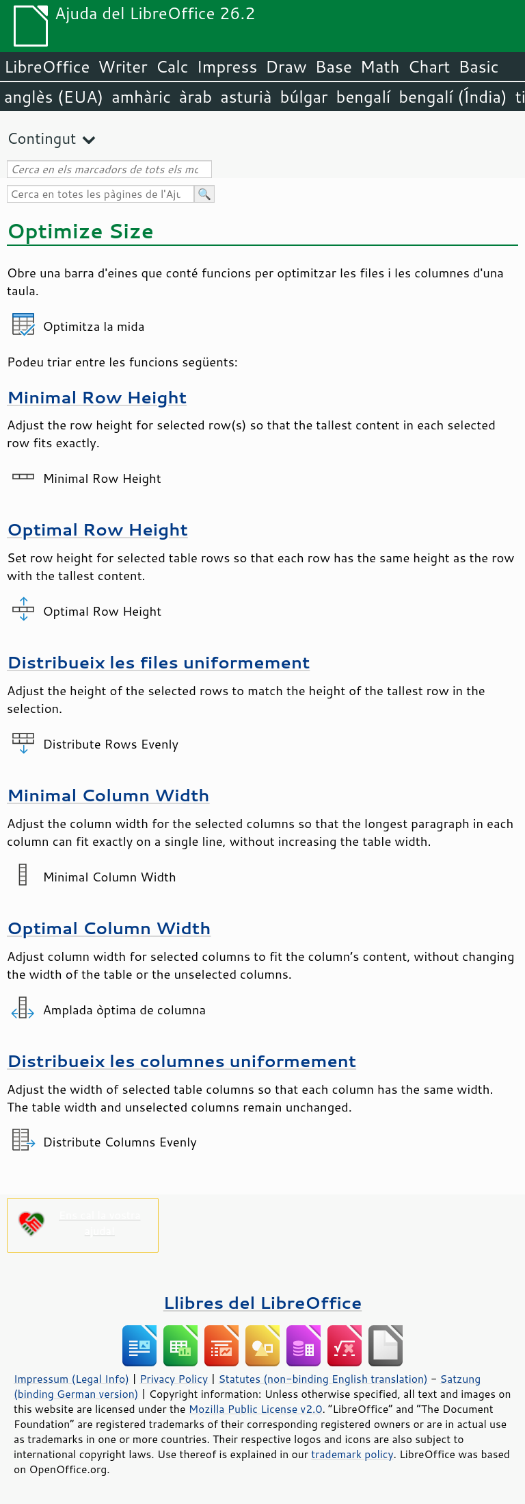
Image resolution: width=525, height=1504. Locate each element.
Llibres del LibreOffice (262, 1302)
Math (380, 66)
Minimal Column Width (108, 795)
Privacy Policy (173, 1378)
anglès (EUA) (53, 96)
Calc (172, 66)
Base (333, 66)
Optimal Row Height (97, 529)
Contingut (41, 138)
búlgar (304, 96)
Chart (428, 66)
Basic (478, 66)
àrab (195, 96)
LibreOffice (47, 66)
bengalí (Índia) (453, 96)
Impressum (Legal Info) (71, 1378)
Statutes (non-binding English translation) (322, 1378)
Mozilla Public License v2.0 (256, 1408)
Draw (285, 66)
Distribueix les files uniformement (158, 662)
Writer (122, 66)
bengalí (363, 96)
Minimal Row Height (97, 397)
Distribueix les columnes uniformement (181, 1061)
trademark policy (352, 1454)
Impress (227, 66)
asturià (245, 96)
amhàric (141, 96)
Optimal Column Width (109, 928)
